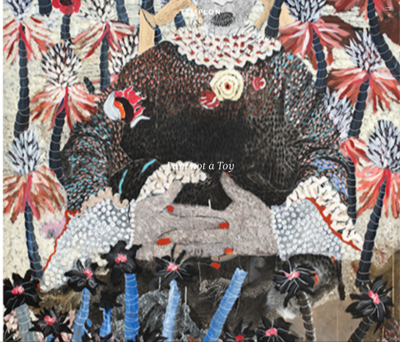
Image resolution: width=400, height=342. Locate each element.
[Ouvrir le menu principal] (388, 8)
